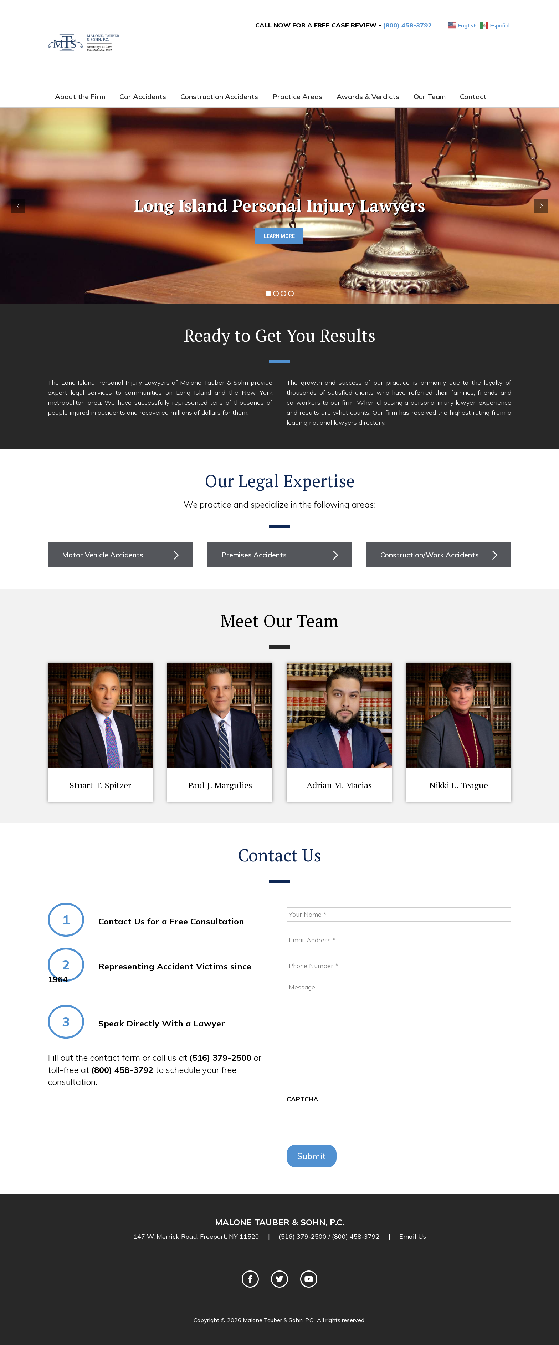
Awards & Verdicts (368, 96)
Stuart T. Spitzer (100, 785)
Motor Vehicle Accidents (102, 554)
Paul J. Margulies (220, 785)
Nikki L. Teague (458, 785)
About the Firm (80, 96)
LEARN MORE (279, 236)
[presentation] (341, 1123)
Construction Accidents (219, 96)
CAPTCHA (302, 1099)
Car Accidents (142, 96)
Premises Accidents (254, 554)
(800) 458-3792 (407, 25)
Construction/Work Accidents (429, 554)
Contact (473, 96)
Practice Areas (297, 96)
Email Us (412, 1236)
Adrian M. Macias (339, 785)
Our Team (430, 96)
